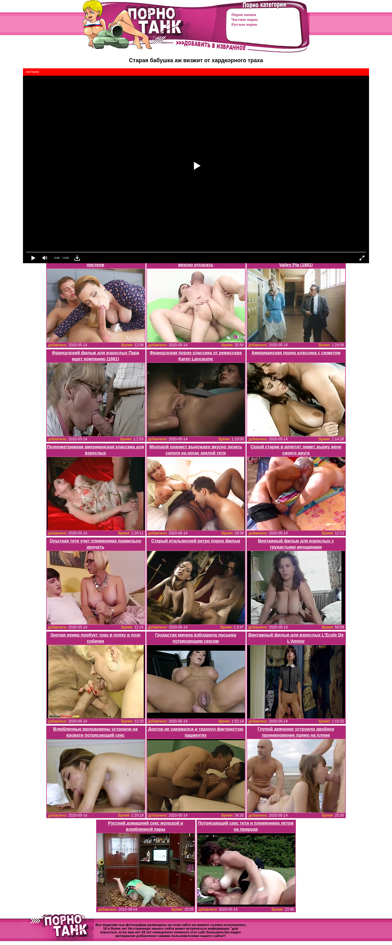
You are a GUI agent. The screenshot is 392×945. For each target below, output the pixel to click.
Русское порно (244, 24)
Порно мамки (244, 14)
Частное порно (245, 19)
